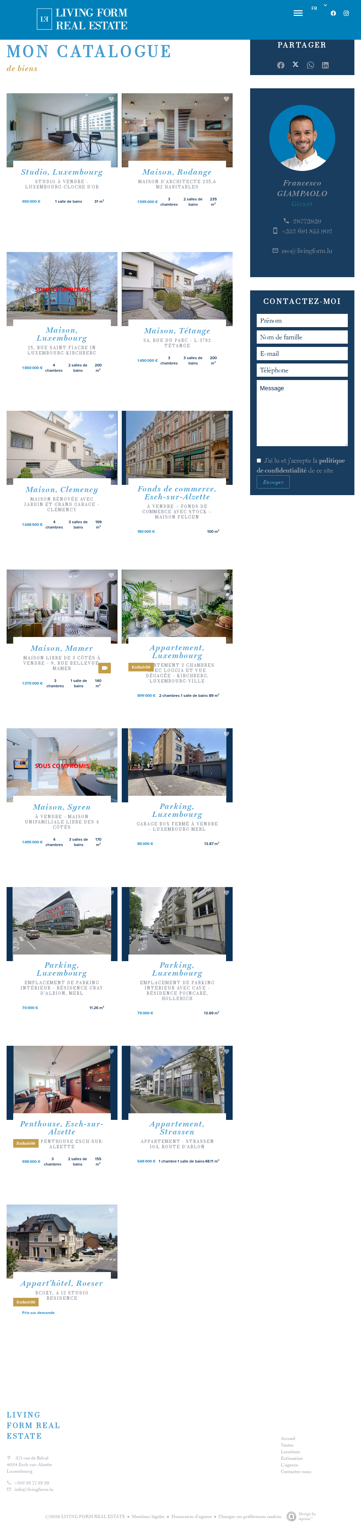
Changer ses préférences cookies (249, 1516)
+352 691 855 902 (307, 231)
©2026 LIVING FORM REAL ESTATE (85, 1516)
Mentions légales (148, 1516)
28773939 (307, 221)
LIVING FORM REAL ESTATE (34, 1425)
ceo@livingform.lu (307, 251)
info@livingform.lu (34, 1489)
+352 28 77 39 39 (32, 1483)
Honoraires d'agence (191, 1516)
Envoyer (273, 482)
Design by (299, 1516)
